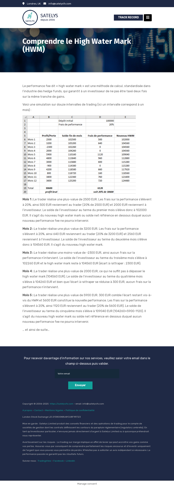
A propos (27, 410)
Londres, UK (31, 3)
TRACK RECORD (128, 17)
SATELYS (49, 16)
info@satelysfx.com (57, 3)
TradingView (44, 460)
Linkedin (70, 460)
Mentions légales (54, 410)
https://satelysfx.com (61, 403)
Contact (38, 410)
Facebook (58, 460)
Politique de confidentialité (80, 410)
